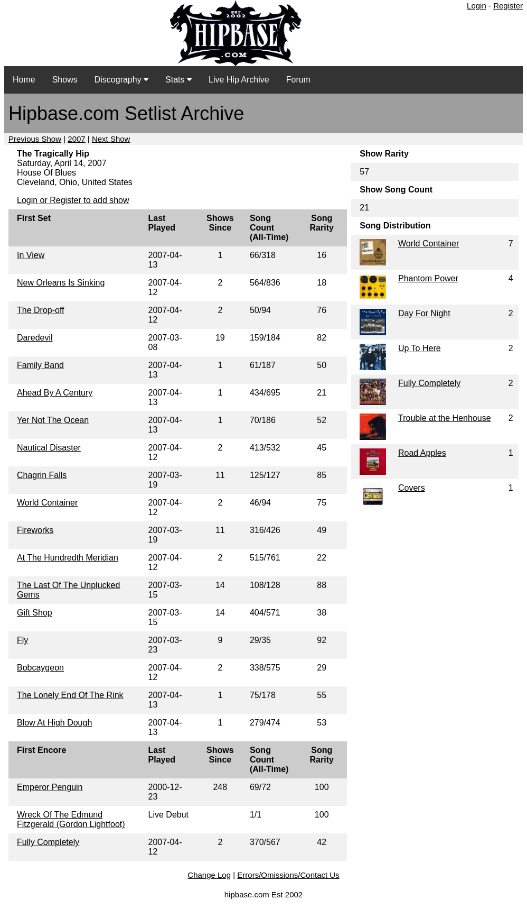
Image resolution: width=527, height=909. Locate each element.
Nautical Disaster (49, 447)
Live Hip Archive (239, 79)
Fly (22, 640)
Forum (298, 79)
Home (24, 79)
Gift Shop (34, 612)
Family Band (40, 365)
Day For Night (424, 313)
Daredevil (35, 337)
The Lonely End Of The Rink (70, 695)
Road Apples (422, 452)
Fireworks (35, 530)
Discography (121, 79)
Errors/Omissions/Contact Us (288, 874)
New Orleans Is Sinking (61, 282)
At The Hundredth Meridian (67, 557)
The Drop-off (40, 310)
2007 (76, 138)
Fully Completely (48, 842)
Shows (65, 79)
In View (30, 255)
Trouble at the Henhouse (444, 418)
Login (476, 5)
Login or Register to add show (73, 200)
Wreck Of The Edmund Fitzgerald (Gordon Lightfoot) (71, 819)
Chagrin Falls (42, 475)
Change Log (209, 874)
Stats (178, 79)
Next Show (111, 138)
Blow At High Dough (54, 722)
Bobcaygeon (40, 667)
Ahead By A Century (54, 392)
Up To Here (419, 348)
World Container (47, 502)
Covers (411, 487)
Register (508, 5)
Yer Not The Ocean (53, 420)
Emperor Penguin (50, 787)
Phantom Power (428, 278)
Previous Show (34, 138)
